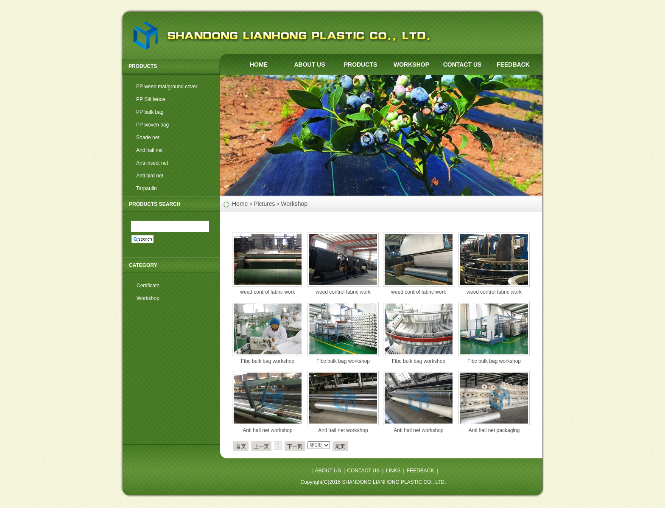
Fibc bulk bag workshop (267, 361)
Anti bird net (149, 176)
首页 (241, 446)
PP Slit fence (150, 99)
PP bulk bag (150, 112)
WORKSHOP (411, 64)
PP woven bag (152, 125)
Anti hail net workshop (267, 430)
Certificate (148, 286)
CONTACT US (462, 64)
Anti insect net (152, 163)
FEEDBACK (513, 64)
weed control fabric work (267, 292)
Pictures (264, 203)
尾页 (340, 446)
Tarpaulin (146, 188)
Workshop (294, 203)
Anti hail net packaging (494, 430)
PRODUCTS (360, 64)
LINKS (393, 471)
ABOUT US (309, 64)
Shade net (147, 137)
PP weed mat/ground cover (167, 87)
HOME (259, 64)
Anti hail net (149, 150)
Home (240, 203)
